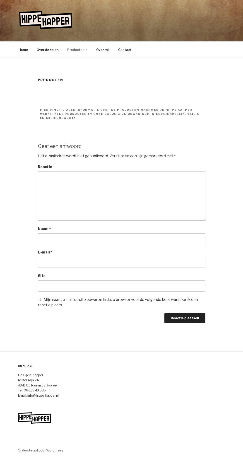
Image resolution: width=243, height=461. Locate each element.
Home (23, 50)
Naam (44, 229)
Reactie (45, 167)
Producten (78, 50)
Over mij (103, 50)
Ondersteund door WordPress (40, 450)
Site (42, 276)
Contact (125, 50)
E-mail (45, 252)
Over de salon (48, 50)
